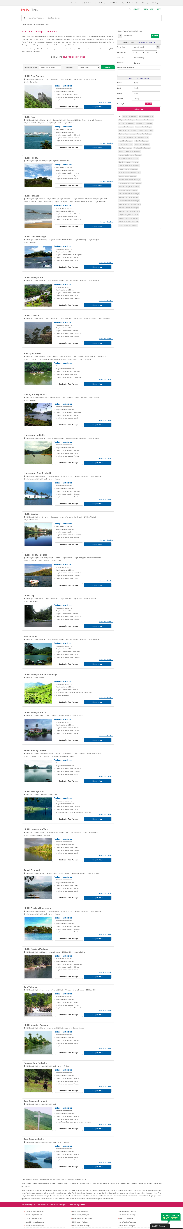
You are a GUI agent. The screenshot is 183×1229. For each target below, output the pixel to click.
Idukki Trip (141, 3)
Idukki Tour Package (35, 76)
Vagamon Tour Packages (143, 127)
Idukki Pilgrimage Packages (81, 1201)
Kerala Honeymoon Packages (128, 169)
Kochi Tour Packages (141, 137)
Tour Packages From (77, 1176)
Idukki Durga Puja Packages (35, 1208)
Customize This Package (70, 107)
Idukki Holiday (77, 3)
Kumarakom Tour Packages (144, 120)
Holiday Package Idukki (36, 386)
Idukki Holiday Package (36, 542)
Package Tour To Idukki (36, 1037)
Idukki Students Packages (128, 1182)
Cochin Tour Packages (146, 116)
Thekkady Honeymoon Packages (129, 211)
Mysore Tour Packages (142, 144)
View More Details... (107, 102)
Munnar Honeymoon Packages (128, 158)
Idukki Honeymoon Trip (36, 696)
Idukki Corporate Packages (35, 1197)
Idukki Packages (154, 3)
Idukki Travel (116, 3)
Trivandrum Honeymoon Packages (130, 204)
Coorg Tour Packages (125, 144)
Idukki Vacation (129, 3)
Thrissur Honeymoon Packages (129, 208)
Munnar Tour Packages (130, 116)
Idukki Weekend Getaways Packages (131, 1208)
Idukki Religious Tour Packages (82, 1204)
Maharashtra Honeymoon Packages (130, 155)
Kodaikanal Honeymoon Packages (129, 179)
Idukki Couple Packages (34, 1201)
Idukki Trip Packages (126, 1201)
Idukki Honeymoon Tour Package (41, 659)
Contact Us (82, 1223)
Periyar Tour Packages (144, 134)
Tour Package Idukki (35, 1111)
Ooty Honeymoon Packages (127, 176)
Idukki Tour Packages (36, 18)
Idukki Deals (41, 1176)
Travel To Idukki (33, 850)
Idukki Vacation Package (37, 1000)
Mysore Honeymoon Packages (128, 218)
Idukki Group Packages (80, 1182)
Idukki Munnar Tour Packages (99, 1218)
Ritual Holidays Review (122, 1223)
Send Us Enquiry (54, 18)
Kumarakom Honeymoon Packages (130, 183)
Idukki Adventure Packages (35, 1182)
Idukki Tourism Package (37, 926)
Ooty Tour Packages (125, 148)
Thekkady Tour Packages (127, 134)
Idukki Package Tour (35, 773)
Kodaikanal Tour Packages (142, 148)
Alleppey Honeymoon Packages (129, 165)
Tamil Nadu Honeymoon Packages (130, 172)
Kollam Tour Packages (126, 137)
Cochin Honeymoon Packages (128, 162)
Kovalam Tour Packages (126, 123)
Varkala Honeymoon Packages (128, 197)
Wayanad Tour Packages (144, 123)
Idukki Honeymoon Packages (82, 1190)
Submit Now (139, 109)
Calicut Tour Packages (141, 141)
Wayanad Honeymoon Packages (129, 194)
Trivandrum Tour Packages (127, 130)
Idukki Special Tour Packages (82, 1211)
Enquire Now (98, 107)
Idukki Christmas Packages (35, 1193)
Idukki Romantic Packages (81, 1208)
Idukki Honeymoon (102, 3)
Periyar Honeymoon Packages (128, 215)
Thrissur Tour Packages (145, 130)
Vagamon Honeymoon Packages (129, 201)
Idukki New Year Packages (81, 1197)
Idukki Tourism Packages (127, 1193)
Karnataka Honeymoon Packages (129, 151)
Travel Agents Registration (69, 1223)
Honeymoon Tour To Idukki (38, 463)
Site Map (90, 1223)
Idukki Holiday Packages (80, 1186)
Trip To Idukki (32, 964)
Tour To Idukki (32, 622)
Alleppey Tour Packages (126, 120)
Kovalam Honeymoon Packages (129, 186)
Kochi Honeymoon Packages (128, 225)
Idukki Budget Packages (34, 1186)
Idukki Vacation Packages (127, 1204)
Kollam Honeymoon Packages (128, 222)
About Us (56, 1223)
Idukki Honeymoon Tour (37, 810)
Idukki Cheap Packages (34, 1190)
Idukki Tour (89, 3)
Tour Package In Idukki (36, 1074)
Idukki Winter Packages (127, 1211)
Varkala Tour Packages (126, 127)
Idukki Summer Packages (127, 1186)
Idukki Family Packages (34, 1211)
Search (107, 67)
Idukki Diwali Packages (33, 1204)
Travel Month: (69, 67)
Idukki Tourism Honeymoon (39, 887)
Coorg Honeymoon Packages (128, 190)
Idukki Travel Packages (127, 1197)
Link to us (97, 1223)
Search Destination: (31, 67)
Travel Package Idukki (36, 733)
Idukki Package (32, 193)
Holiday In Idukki (33, 346)
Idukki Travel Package (36, 232)
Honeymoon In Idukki (35, 426)
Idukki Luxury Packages (80, 1193)
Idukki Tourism (32, 309)
